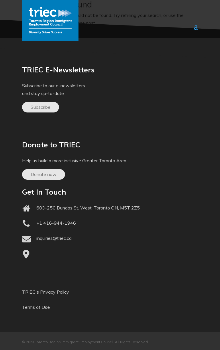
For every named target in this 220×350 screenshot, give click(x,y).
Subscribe (40, 107)
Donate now (43, 174)
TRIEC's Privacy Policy (45, 292)
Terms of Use (36, 307)
